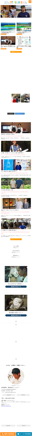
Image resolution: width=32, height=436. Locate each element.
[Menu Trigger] (30, 1)
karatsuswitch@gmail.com (10, 392)
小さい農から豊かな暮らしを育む (7, 189)
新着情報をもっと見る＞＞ (16, 51)
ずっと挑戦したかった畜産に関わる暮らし (9, 230)
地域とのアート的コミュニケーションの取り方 (9, 210)
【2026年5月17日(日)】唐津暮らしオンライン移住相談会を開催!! (24, 32)
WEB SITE (23, 425)
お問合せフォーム (26, 401)
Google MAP (8, 425)
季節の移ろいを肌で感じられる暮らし (8, 134)
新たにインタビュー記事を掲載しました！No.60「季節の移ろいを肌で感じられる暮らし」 (8, 46)
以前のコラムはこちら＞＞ (16, 239)
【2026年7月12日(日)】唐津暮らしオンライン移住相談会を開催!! (8, 32)
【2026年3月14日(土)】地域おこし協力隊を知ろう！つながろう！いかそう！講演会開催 (24, 46)
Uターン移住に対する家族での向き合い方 (8, 171)
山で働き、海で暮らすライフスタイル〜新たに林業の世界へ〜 (12, 152)
